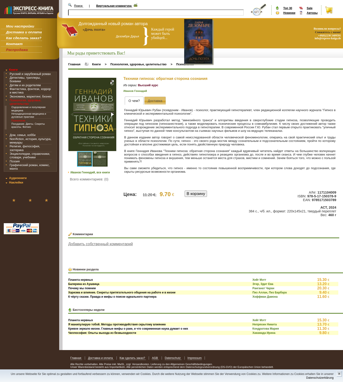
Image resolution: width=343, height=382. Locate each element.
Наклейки (16, 182)
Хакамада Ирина (264, 333)
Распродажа (17, 50)
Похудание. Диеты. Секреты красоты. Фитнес (28, 125)
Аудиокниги (18, 178)
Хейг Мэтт (259, 279)
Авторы (312, 13)
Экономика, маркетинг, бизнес (31, 96)
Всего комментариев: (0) (89, 179)
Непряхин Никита (265, 324)
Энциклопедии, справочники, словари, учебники (30, 155)
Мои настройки (20, 26)
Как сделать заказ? (23, 38)
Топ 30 (287, 8)
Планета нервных (80, 279)
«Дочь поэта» (94, 29)
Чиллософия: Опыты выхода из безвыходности (102, 333)
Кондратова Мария (266, 328)
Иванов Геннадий (135, 91)
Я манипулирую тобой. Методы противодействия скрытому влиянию (117, 324)
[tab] (134, 101)
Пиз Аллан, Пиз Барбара (270, 292)
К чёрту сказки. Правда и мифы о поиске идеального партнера (112, 296)
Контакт (14, 44)
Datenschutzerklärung (320, 377)
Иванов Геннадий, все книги (90, 172)
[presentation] (134, 101)
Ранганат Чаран (263, 288)
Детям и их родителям (25, 85)
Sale (309, 8)
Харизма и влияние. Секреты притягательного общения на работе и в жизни (121, 292)
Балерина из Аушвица (83, 284)
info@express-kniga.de (328, 38)
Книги (13, 69)
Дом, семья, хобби (22, 135)
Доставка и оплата (24, 32)
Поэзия (15, 161)
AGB (155, 358)
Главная (74, 64)
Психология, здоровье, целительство (25, 101)
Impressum (194, 358)
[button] (112, 82)
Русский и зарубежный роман (30, 74)
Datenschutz (173, 358)
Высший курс (148, 85)
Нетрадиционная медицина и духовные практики (29, 115)
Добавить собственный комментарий (100, 244)
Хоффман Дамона (265, 296)
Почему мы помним (82, 288)
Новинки (289, 13)
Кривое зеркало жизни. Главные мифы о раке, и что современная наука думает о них (128, 328)
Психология (18, 120)
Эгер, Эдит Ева (263, 284)
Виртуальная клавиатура (114, 6)
